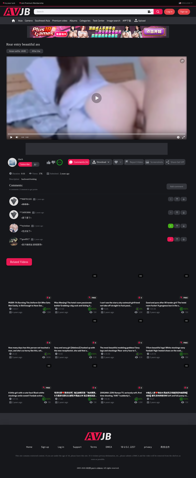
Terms (93, 447)
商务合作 (165, 447)
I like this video (49, 162)
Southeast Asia (42, 20)
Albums (73, 20)
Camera (29, 20)
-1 (184, 199)
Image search (113, 20)
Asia (20, 20)
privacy (148, 447)
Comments (15, 185)
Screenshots (156, 162)
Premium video (59, 20)
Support (77, 447)
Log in (169, 11)
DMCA (109, 447)
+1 (177, 199)
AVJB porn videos (94, 468)
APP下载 (127, 20)
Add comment (176, 186)
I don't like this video (53, 162)
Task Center (98, 20)
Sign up (184, 11)
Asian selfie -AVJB (17, 51)
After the (36, 51)
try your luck (10, 3)
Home (13, 20)
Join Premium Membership (32, 3)
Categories (85, 20)
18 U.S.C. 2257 (128, 447)
